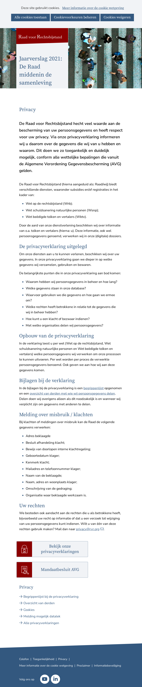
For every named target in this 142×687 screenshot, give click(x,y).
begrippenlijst (93, 388)
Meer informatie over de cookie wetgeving (93, 8)
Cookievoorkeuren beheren (75, 17)
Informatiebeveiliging (107, 665)
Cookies (29, 610)
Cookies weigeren (117, 17)
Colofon (24, 659)
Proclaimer (83, 665)
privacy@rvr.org (90, 529)
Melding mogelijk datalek (41, 616)
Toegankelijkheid (43, 659)
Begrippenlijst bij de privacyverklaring (50, 596)
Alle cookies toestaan (30, 17)
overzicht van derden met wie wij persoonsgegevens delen (72, 393)
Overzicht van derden (39, 603)
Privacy (62, 659)
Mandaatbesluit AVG (60, 570)
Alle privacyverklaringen (41, 623)
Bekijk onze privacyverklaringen (60, 549)
